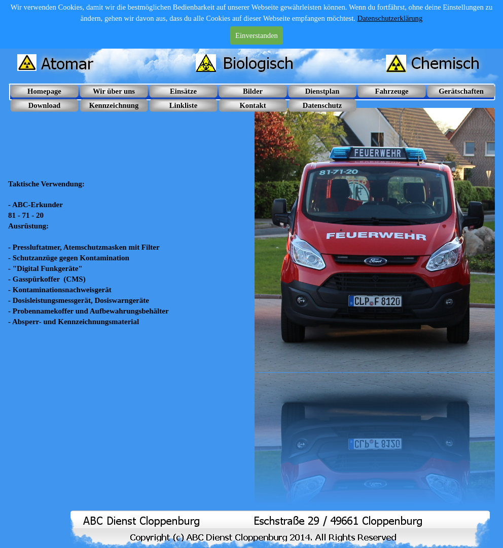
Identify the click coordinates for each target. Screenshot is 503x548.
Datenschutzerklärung (390, 18)
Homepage (44, 91)
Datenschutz (322, 105)
